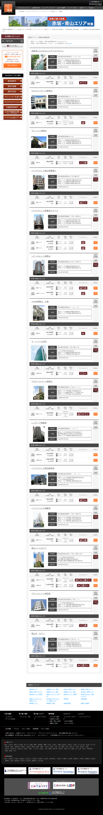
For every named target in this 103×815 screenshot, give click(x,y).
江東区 (64, 758)
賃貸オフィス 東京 (52, 692)
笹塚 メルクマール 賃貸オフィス (35, 699)
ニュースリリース (84, 716)
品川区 (46, 758)
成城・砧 (74, 748)
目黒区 (40, 758)
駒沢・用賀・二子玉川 (32, 748)
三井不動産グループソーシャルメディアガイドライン (67, 735)
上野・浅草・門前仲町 (85, 748)
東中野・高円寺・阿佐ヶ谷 (61, 748)
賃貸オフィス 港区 (70, 692)
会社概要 (8, 729)
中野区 (82, 758)
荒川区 (23, 760)
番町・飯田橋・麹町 (40, 744)
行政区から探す (55, 719)
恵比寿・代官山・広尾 (69, 744)
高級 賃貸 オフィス (36, 692)
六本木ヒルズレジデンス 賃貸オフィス (53, 699)
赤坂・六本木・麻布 (10, 744)
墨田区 (76, 758)
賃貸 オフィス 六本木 (53, 695)
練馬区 (17, 760)
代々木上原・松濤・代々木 (86, 744)
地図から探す (54, 723)
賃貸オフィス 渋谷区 (36, 694)
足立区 (28, 760)
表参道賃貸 (68, 703)
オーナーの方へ (69, 723)
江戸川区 (40, 760)
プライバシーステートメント (47, 733)
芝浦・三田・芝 (55, 746)
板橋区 (7, 760)
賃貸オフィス (34, 689)
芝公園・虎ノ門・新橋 (25, 744)
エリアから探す (55, 716)
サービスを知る (10, 719)
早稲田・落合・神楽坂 (12, 746)
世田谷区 (52, 758)
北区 (12, 760)
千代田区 (34, 758)
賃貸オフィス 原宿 (52, 689)
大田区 (59, 758)
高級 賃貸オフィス (87, 689)
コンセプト (8, 716)
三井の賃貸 (8, 8)
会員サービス (20, 733)
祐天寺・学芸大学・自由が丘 (14, 748)
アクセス (16, 729)
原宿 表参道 (85, 703)
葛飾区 (34, 760)
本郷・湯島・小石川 (42, 746)
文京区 (28, 758)
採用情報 (35, 729)
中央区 (16, 758)
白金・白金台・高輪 (54, 744)
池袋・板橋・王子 (10, 750)
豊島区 (87, 758)
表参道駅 (84, 699)
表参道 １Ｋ (34, 703)
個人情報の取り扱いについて (68, 733)
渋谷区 (11, 758)
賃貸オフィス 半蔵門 (71, 694)
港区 (5, 758)
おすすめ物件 (68, 721)
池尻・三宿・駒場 (46, 748)
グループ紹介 (45, 729)
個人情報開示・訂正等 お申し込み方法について (20, 735)
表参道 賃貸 (51, 703)
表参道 (66, 699)
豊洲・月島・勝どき (67, 746)
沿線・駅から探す (55, 721)
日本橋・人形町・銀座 (27, 746)
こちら (70, 43)
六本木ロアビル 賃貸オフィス (87, 695)
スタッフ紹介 (26, 729)
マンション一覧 (25, 716)
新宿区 (22, 758)
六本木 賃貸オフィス (88, 692)
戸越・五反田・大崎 (82, 746)
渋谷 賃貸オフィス (70, 689)
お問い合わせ (9, 733)
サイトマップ (31, 733)
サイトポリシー (43, 735)
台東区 (70, 758)
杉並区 (93, 758)
